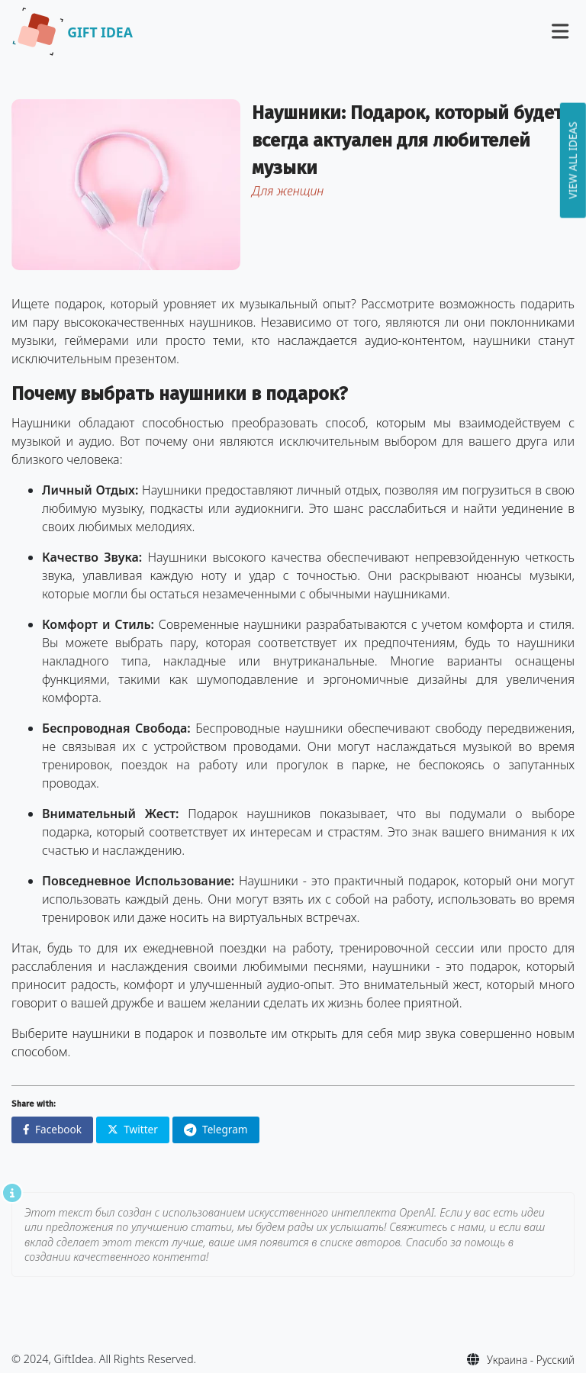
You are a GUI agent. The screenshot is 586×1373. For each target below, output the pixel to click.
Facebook (52, 1129)
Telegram (216, 1129)
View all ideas (572, 159)
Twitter (133, 1129)
